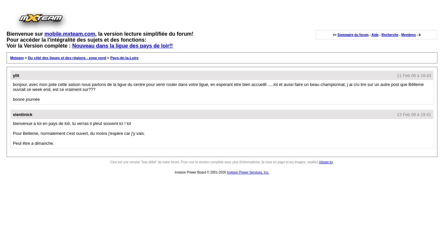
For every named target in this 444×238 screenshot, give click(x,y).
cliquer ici (326, 162)
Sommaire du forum (352, 35)
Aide (375, 35)
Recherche (390, 35)
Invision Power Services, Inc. (248, 172)
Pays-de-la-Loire (124, 58)
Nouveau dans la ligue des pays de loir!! (122, 46)
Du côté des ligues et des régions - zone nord (67, 58)
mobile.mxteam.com (70, 34)
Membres (408, 35)
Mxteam (17, 58)
